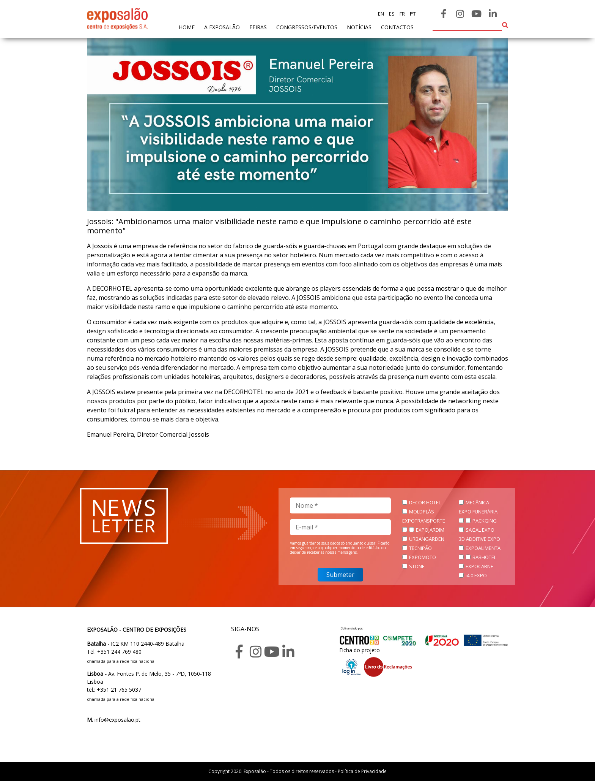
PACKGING (484, 520)
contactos (397, 27)
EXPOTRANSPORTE (423, 520)
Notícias (359, 27)
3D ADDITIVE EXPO (479, 538)
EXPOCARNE (479, 566)
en (381, 13)
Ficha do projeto (359, 650)
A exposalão (222, 27)
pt (412, 13)
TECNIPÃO (420, 548)
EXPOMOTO (422, 557)
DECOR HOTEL (425, 502)
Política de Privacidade (362, 771)
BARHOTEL (484, 557)
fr (401, 13)
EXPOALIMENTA (483, 548)
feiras (258, 27)
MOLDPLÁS (421, 511)
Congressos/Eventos (306, 27)
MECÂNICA (477, 502)
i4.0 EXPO (476, 575)
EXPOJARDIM (430, 529)
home (187, 27)
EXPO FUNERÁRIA (478, 511)
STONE (417, 566)
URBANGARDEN (426, 538)
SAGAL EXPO (480, 529)
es (391, 13)
